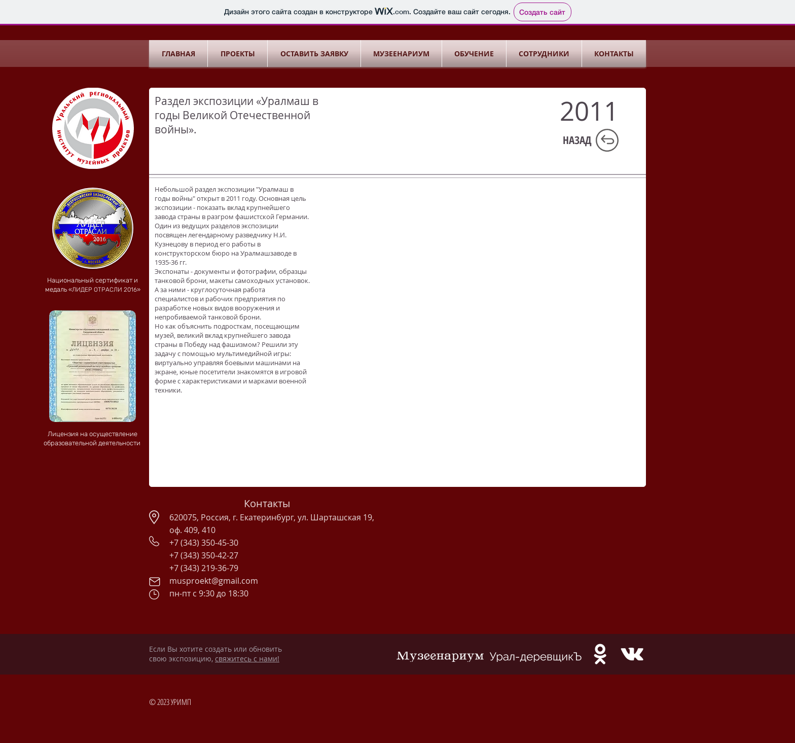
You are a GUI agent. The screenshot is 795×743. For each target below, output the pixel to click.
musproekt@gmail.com (213, 580)
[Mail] (154, 582)
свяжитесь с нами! (247, 658)
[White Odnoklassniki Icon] (600, 654)
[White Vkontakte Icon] (632, 654)
